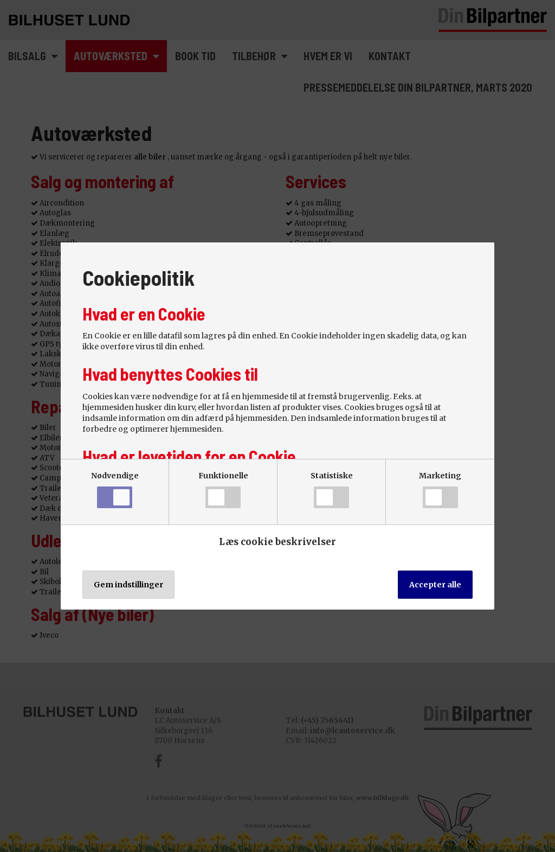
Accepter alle (435, 585)
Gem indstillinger (128, 585)
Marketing (440, 489)
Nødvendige (115, 489)
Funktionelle (223, 489)
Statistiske (332, 489)
